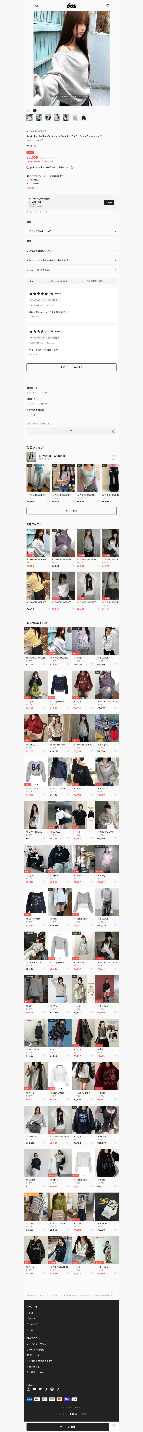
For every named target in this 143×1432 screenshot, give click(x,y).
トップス (30, 392)
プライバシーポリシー (38, 1343)
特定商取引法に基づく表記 (40, 1360)
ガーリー (45, 403)
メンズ (30, 1312)
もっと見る (71, 510)
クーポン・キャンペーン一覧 (37, 212)
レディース (32, 1307)
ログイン (47, 176)
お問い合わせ (32, 423)
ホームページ (31, 1295)
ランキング (32, 1324)
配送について (46, 423)
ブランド (31, 1318)
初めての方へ (33, 1338)
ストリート (31, 403)
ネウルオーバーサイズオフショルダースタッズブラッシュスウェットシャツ (87, 1295)
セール (30, 1329)
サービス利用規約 (35, 1349)
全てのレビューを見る (71, 367)
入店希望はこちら (35, 1372)
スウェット (45, 392)
